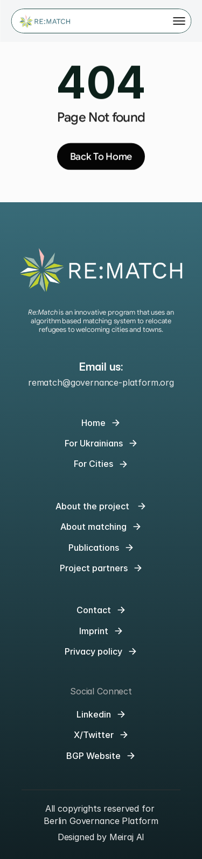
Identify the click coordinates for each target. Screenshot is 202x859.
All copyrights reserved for (101, 808)
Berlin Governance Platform (101, 820)
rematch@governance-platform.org (101, 382)
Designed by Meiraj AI (101, 837)
